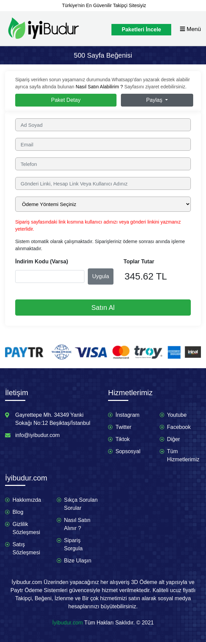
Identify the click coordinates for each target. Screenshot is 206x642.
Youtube (177, 415)
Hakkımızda (26, 500)
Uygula (100, 276)
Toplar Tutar (139, 261)
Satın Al (103, 307)
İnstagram (127, 415)
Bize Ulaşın (78, 560)
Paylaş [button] (155, 100)
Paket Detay (65, 100)
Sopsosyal (127, 451)
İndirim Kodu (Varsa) (41, 261)
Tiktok (122, 439)
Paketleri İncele (141, 29)
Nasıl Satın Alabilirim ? (99, 86)
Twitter (123, 427)
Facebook (179, 427)
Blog (17, 512)
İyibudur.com (67, 622)
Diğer (173, 439)
